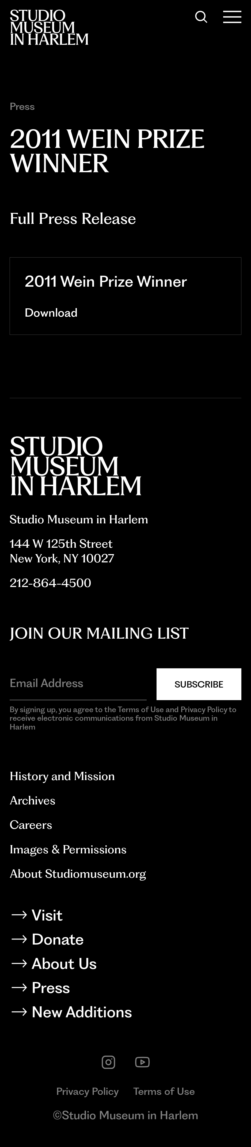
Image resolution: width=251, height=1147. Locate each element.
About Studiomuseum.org (78, 874)
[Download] (126, 312)
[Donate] (125, 941)
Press (22, 106)
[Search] (201, 17)
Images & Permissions (68, 849)
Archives (32, 800)
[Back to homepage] (49, 27)
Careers (31, 825)
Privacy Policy (87, 1091)
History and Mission (62, 776)
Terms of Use (164, 1091)
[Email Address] (78, 683)
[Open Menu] (232, 17)
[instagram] (108, 1062)
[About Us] (125, 965)
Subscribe (199, 684)
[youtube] (142, 1062)
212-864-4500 (50, 583)
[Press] (125, 989)
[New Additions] (125, 1014)
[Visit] (125, 917)
